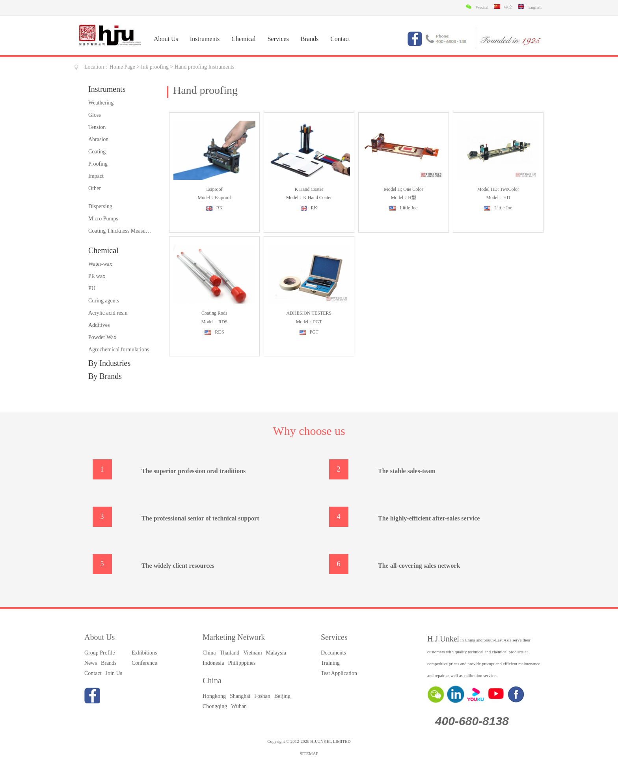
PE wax (96, 276)
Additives (99, 325)
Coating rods (214, 313)
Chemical (243, 38)
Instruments (205, 38)
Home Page (122, 67)
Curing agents (103, 301)
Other (94, 188)
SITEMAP (309, 753)
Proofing (98, 164)
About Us (166, 38)
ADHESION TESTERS (308, 313)
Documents (333, 653)
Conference (144, 663)
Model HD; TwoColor (498, 189)
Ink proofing (155, 67)
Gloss (94, 115)
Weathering (101, 103)
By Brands (105, 376)
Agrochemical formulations (118, 349)
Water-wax (100, 264)
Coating (97, 152)
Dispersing (100, 206)
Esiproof (214, 189)
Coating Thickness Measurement (119, 231)
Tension (97, 127)
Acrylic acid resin (108, 313)
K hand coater (309, 189)
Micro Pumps (103, 219)
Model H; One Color (403, 189)
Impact (96, 176)
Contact (340, 38)
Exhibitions (144, 653)
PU (91, 288)
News (90, 663)
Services (278, 38)
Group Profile (99, 653)
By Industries (109, 363)
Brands (309, 38)
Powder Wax (102, 337)
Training (330, 663)
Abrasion (98, 139)
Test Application (339, 673)
